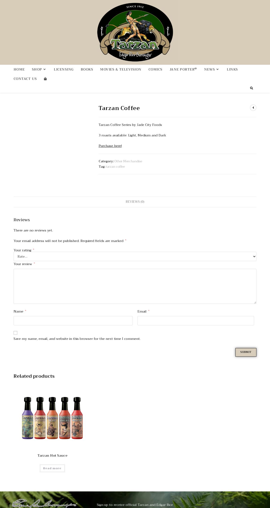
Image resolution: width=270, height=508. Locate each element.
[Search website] (251, 89)
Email (143, 305)
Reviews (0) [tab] (135, 196)
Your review (24, 258)
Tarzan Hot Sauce (52, 450)
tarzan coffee (115, 167)
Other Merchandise (128, 162)
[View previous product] (253, 108)
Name (20, 305)
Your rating (24, 244)
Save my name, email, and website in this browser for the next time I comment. (77, 333)
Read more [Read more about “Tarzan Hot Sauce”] (52, 462)
